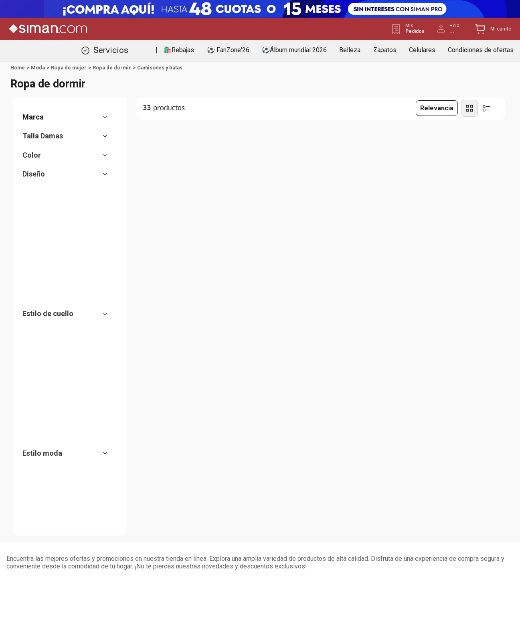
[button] (68, 117)
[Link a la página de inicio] (17, 67)
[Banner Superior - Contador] (260, 9)
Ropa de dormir (112, 68)
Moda (38, 68)
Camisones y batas (159, 68)
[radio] (469, 108)
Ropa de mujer (69, 68)
